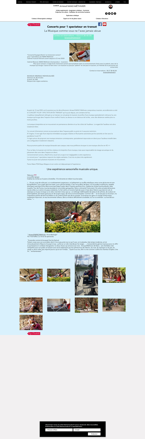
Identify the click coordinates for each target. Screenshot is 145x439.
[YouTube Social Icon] (104, 24)
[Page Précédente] (33, 24)
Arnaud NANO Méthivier (37, 235)
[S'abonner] (94, 433)
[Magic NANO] (100, 24)
